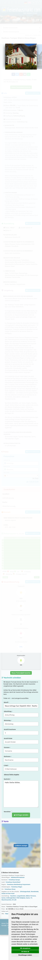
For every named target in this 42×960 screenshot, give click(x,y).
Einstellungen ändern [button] (25, 955)
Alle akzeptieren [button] (25, 948)
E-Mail (6, 765)
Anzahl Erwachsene (10, 729)
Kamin (28, 898)
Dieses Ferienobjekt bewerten (21, 673)
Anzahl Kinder (8, 738)
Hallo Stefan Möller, (21, 794)
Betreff (6, 702)
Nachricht (7, 779)
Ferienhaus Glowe (10, 889)
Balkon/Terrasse (31, 896)
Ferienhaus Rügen (16, 887)
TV (31, 898)
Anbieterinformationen (17, 877)
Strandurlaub (34, 891)
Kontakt (4, 925)
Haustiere (13, 896)
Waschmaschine (6, 900)
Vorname (7, 747)
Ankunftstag (8, 711)
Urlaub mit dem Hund (8, 893)
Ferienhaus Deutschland (13, 882)
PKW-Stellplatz (20, 898)
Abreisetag (7, 720)
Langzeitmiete (21, 896)
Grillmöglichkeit (11, 898)
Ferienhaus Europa (14, 880)
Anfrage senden (21, 815)
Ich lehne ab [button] (25, 951)
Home (3, 923)
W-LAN (14, 900)
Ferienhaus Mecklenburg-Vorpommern (18, 884)
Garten (4, 898)
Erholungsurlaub (25, 891)
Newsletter (8, 811)
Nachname (7, 756)
